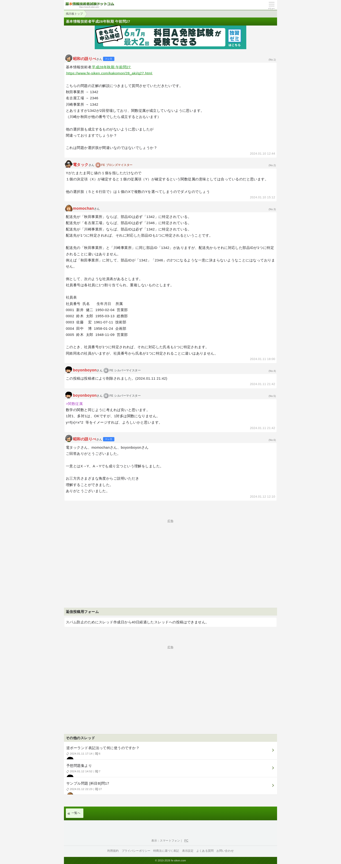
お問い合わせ (225, 850)
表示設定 (188, 850)
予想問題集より (170, 770)
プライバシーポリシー (136, 850)
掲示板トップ (74, 13)
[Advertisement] (170, 556)
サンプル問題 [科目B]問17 (170, 788)
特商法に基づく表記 (166, 850)
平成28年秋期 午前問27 (111, 67)
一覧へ (76, 813)
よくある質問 (205, 850)
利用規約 (113, 850)
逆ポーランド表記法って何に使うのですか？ (170, 752)
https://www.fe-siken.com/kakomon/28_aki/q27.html (109, 73)
